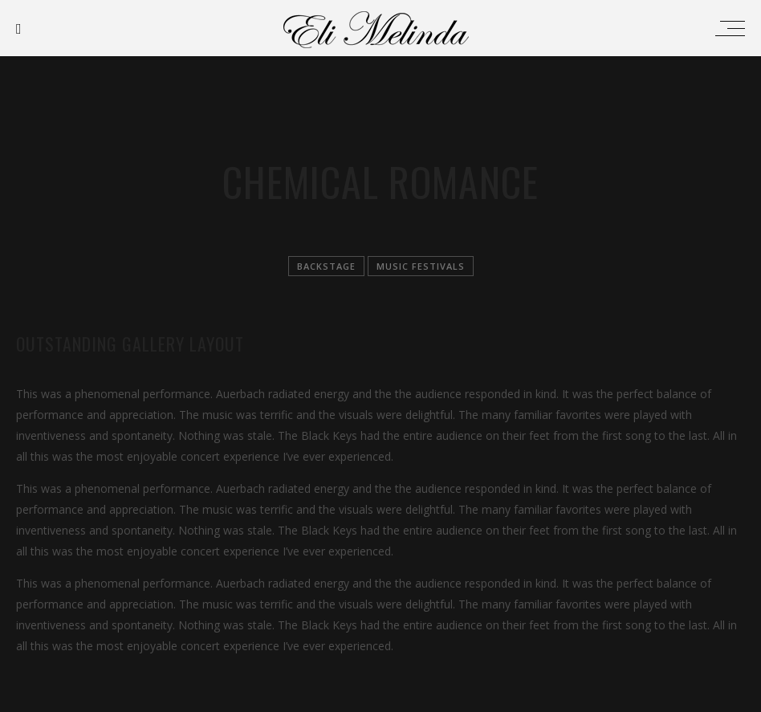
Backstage (326, 266)
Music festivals (420, 266)
